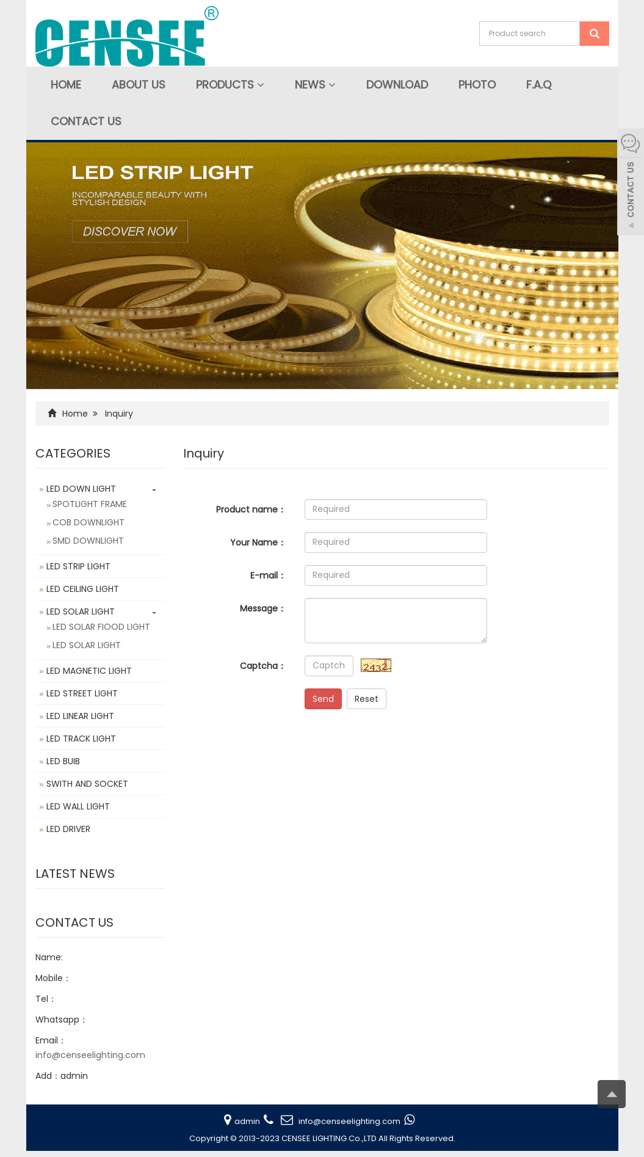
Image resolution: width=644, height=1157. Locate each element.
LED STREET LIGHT (82, 693)
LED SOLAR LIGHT (80, 611)
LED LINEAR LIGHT (80, 716)
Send (323, 699)
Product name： (251, 509)
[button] (260, 84)
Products (230, 84)
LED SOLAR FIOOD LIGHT (101, 627)
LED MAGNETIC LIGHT (89, 671)
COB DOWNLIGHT (88, 522)
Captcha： (263, 666)
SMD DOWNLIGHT (88, 541)
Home (66, 84)
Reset (366, 699)
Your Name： (258, 542)
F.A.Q (538, 84)
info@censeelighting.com (90, 1055)
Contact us (86, 121)
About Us (138, 84)
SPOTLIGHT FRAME (89, 504)
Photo (477, 84)
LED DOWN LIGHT (81, 489)
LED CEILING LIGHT (82, 589)
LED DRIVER (68, 829)
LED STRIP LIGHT (78, 566)
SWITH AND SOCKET (87, 784)
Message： (263, 608)
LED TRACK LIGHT (81, 738)
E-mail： (268, 575)
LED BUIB (63, 761)
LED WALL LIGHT (78, 806)
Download (397, 84)
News (315, 84)
